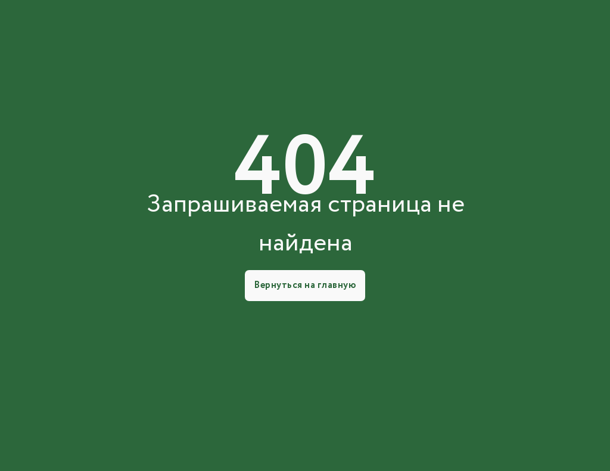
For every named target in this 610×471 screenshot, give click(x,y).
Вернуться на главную (305, 285)
